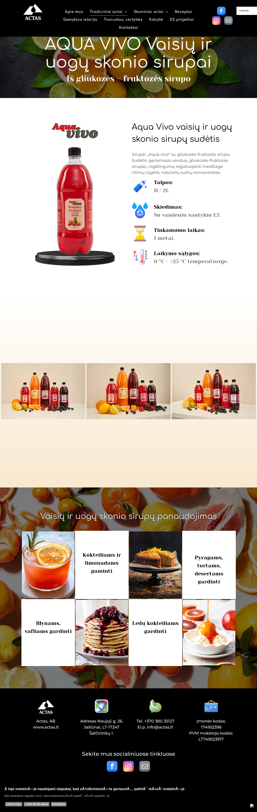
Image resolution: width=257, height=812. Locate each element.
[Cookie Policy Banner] (128, 798)
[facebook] (221, 11)
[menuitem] (74, 12)
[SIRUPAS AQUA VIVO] (43, 391)
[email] (228, 21)
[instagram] (216, 21)
